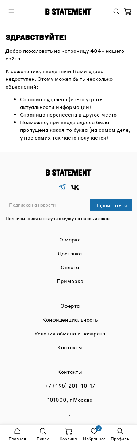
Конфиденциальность (70, 319)
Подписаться (110, 205)
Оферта (70, 305)
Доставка (70, 253)
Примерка (70, 281)
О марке (70, 239)
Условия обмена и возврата (69, 333)
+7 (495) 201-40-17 (70, 385)
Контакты (69, 347)
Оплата (70, 267)
